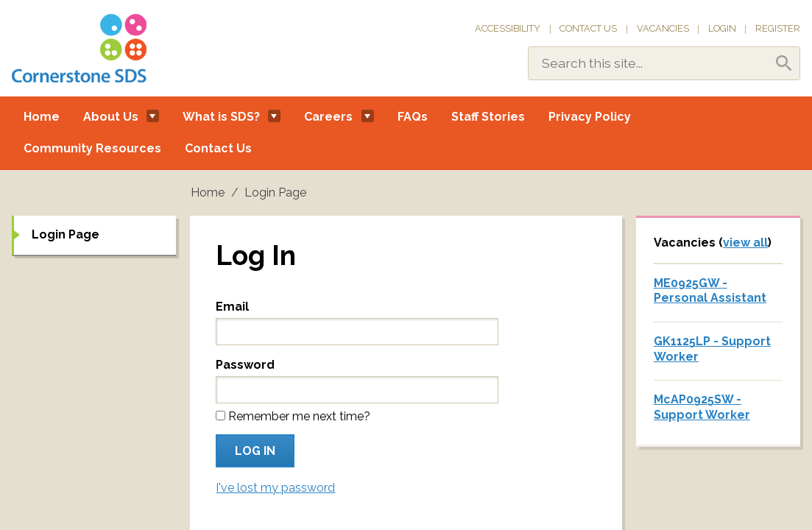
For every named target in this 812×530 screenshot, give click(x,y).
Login (722, 28)
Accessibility (507, 28)
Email (232, 307)
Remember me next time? (299, 416)
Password (245, 365)
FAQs (413, 117)
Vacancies (663, 28)
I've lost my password (275, 488)
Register (777, 28)
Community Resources (92, 148)
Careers (328, 117)
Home (42, 117)
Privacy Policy (589, 117)
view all (745, 243)
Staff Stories (488, 117)
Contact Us (588, 28)
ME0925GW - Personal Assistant (710, 290)
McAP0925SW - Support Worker (702, 407)
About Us (110, 117)
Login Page (65, 234)
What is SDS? (221, 117)
